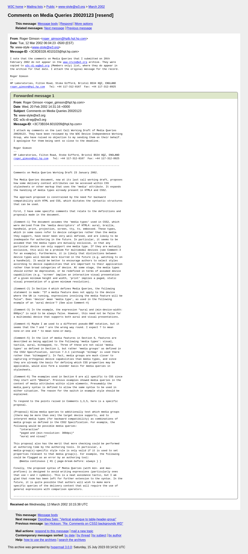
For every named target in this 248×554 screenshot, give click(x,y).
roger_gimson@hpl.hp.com (27, 87)
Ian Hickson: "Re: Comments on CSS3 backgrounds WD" (83, 523)
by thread (83, 535)
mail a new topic (82, 531)
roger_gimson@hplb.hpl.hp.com (64, 38)
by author (114, 535)
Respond (66, 23)
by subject (99, 535)
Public (50, 6)
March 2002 (96, 6)
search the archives (72, 539)
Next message (54, 28)
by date (70, 535)
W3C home (15, 6)
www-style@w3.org (71, 6)
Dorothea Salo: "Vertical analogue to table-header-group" (77, 519)
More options (84, 23)
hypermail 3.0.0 (61, 547)
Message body (48, 23)
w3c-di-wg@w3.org (37, 66)
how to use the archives (40, 539)
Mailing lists (35, 6)
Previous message (79, 28)
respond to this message (52, 531)
